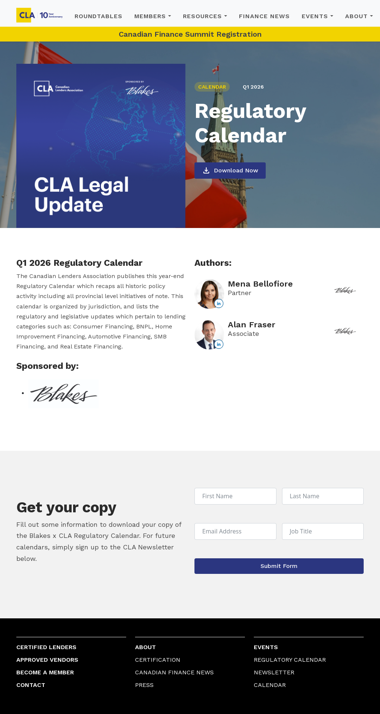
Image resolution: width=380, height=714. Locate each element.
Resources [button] (202, 16)
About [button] (356, 16)
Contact (30, 684)
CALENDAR (212, 87)
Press (144, 684)
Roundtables (99, 16)
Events (266, 647)
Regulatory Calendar (290, 659)
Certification (157, 659)
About (145, 647)
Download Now (230, 170)
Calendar (270, 684)
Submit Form (279, 565)
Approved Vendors (47, 659)
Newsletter (274, 672)
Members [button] (150, 16)
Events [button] (315, 16)
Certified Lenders (46, 647)
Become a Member (45, 672)
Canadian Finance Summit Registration (190, 34)
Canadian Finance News (174, 672)
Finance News (264, 16)
